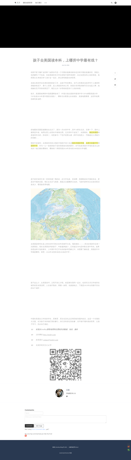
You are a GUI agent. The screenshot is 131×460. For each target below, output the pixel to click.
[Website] (67, 396)
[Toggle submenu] (45, 3)
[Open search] (112, 3)
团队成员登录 (27, 3)
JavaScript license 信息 (65, 453)
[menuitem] (17, 3)
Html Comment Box (38, 429)
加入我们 (38, 3)
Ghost (76, 447)
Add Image (39, 426)
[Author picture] (59, 393)
